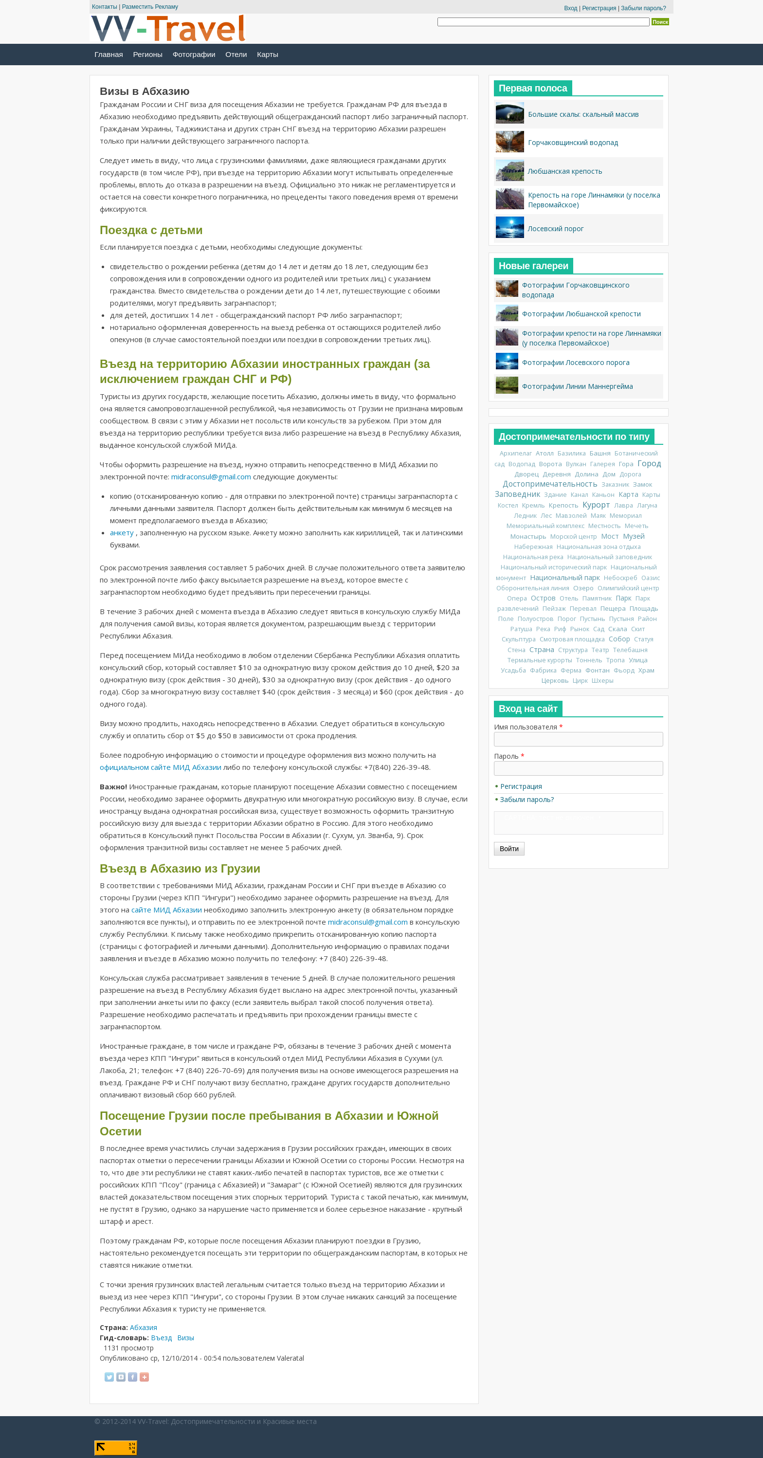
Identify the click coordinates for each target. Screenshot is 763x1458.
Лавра (623, 505)
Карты (267, 54)
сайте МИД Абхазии (166, 909)
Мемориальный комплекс (545, 526)
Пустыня (621, 619)
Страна (541, 649)
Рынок (579, 629)
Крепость (564, 505)
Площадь (644, 608)
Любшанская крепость (565, 171)
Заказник (615, 484)
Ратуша (521, 629)
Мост (610, 536)
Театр (600, 650)
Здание (555, 495)
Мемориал (626, 515)
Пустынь (592, 619)
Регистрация (599, 8)
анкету (122, 532)
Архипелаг (516, 453)
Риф (560, 629)
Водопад (522, 464)
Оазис (650, 578)
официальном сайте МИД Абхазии (160, 767)
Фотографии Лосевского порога (576, 362)
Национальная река (533, 557)
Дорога (630, 474)
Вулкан (576, 464)
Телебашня (630, 650)
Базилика (572, 453)
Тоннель (589, 660)
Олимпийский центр (628, 588)
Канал (579, 495)
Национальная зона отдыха (599, 547)
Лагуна (647, 505)
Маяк (598, 515)
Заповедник (517, 494)
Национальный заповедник (609, 557)
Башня (600, 453)
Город (649, 463)
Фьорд (624, 670)
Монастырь (528, 536)
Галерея (602, 464)
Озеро (583, 587)
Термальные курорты (540, 660)
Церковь (555, 680)
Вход (570, 8)
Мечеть (637, 526)
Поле (506, 619)
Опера (517, 598)
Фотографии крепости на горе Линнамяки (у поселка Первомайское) (591, 337)
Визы (185, 1337)
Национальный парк (565, 577)
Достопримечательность (550, 484)
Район (647, 619)
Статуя (644, 639)
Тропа (615, 660)
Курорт (596, 504)
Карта (628, 494)
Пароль (509, 756)
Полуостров (536, 619)
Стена (517, 650)
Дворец (526, 474)
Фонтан (597, 670)
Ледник (525, 515)
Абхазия (143, 1327)
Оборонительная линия (532, 588)
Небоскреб (620, 578)
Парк (624, 597)
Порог (567, 619)
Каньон (603, 495)
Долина (587, 474)
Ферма (571, 670)
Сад (598, 629)
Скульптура (519, 639)
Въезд (161, 1337)
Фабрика (543, 670)
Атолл (545, 453)
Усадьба (513, 670)
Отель (569, 598)
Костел (508, 505)
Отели (236, 54)
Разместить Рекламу (150, 6)
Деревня (557, 474)
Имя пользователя (528, 726)
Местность (604, 526)
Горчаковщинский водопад (573, 142)
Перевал (583, 608)
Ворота (550, 463)
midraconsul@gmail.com (211, 476)
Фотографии (194, 54)
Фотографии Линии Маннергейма (577, 386)
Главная (108, 54)
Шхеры (603, 680)
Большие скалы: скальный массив (583, 114)
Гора (626, 463)
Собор (619, 638)
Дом (609, 474)
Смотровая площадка (572, 639)
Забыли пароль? (643, 8)
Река (543, 629)
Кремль (533, 505)
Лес (546, 515)
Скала (617, 628)
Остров (543, 597)
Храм (646, 670)
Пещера (613, 608)
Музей (634, 536)
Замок (643, 484)
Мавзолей (571, 515)
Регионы (148, 54)
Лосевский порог (556, 228)
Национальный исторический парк (554, 567)
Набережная (533, 547)
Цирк (580, 680)
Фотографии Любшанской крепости (581, 313)
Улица (638, 660)
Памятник (597, 598)
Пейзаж (554, 608)
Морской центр (573, 536)
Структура (573, 650)
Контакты (104, 6)
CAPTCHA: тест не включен (549, 817)
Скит (638, 629)
